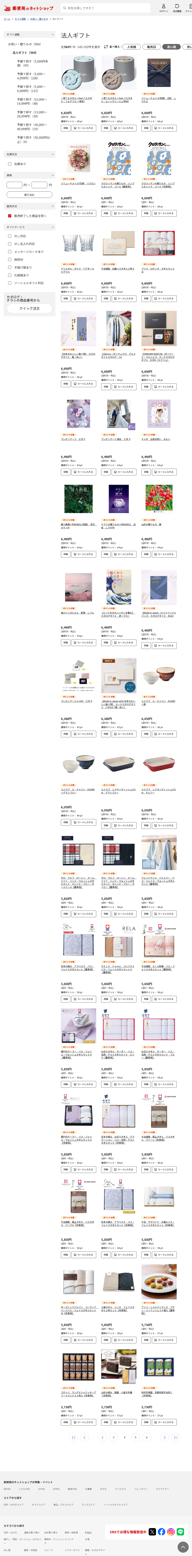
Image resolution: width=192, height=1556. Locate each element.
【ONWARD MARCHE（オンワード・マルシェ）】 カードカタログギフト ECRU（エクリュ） (158, 354)
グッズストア (88, 1489)
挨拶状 (15, 259)
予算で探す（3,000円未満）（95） (32, 63)
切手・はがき (10, 1517)
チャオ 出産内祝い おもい (155, 436)
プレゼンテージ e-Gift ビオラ (76, 688)
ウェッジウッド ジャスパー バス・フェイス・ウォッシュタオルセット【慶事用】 (158, 865)
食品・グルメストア (63, 1489)
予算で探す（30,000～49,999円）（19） (32, 126)
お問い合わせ (46, 1549)
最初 (73, 1422)
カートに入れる (85, 127)
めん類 (7, 1534)
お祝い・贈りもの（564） (25, 44)
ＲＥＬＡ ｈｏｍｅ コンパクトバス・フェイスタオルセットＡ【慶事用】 (117, 954)
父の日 (41, 1473)
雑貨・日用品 (30, 1534)
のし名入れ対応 (21, 243)
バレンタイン (141, 1473)
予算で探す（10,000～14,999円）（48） (32, 101)
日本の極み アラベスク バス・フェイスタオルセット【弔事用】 (117, 1208)
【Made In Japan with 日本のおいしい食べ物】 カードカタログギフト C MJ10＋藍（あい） (118, 692)
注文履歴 (177, 11)
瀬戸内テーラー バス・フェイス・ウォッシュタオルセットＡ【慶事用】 (76, 1039)
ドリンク (69, 1523)
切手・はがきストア (14, 1489)
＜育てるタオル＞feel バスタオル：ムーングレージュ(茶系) (116, 100)
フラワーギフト (72, 1534)
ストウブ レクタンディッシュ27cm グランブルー (118, 775)
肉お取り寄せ (51, 1517)
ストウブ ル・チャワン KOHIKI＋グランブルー (78, 775)
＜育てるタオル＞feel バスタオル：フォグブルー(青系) (76, 100)
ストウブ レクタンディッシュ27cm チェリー (158, 775)
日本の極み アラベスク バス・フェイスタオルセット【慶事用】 (77, 952)
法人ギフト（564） (25, 52)
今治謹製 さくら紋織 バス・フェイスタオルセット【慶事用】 (158, 952)
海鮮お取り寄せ (32, 1517)
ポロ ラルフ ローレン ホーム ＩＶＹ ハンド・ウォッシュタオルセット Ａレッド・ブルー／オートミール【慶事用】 (78, 867)
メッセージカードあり (26, 251)
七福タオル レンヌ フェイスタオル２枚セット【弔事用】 (117, 1293)
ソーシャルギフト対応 (26, 283)
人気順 (131, 47)
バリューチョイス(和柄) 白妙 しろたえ (158, 100)
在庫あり (17, 164)
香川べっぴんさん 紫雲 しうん (77, 603)
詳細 (66, 127)
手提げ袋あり (20, 267)
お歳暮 (88, 1473)
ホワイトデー (162, 1473)
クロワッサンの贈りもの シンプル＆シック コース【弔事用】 (158, 182)
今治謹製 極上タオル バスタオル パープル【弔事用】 (77, 1208)
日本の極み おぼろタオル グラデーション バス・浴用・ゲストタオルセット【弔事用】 (117, 1124)
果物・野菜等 (71, 1517)
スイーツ (48, 1534)
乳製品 (88, 1517)
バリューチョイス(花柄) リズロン (78, 180)
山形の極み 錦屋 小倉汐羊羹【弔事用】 (116, 1378)
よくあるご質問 (28, 1549)
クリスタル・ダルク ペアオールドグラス (77, 267)
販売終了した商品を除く (27, 216)
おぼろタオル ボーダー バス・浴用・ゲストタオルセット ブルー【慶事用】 (158, 1039)
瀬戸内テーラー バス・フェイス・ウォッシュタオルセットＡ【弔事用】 (76, 1124)
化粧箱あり (18, 275)
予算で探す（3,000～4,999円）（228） (31, 76)
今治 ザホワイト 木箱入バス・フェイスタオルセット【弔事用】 (158, 1208)
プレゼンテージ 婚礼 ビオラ (116, 436)
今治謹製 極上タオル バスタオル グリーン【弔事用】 (158, 1123)
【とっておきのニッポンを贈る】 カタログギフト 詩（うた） (118, 605)
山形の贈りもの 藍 (151, 521)
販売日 (151, 47)
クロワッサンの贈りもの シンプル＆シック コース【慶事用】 (117, 182)
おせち (103, 1473)
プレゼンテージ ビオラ (73, 436)
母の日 (7, 1473)
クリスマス (120, 1473)
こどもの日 (24, 1473)
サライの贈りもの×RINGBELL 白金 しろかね (118, 523)
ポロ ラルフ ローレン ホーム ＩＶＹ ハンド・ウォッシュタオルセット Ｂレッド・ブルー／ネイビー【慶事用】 (119, 867)
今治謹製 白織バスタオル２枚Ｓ (117, 265)
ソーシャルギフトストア (115, 1489)
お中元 (56, 1473)
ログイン (164, 11)
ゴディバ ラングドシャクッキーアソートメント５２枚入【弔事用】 (78, 1378)
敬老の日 (72, 1473)
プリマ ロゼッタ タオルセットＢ (158, 267)
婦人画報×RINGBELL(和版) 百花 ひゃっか (79, 523)
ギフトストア (38, 1489)
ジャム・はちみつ (33, 1523)
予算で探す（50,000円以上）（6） (33, 139)
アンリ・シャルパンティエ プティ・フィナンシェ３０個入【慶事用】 (158, 1295)
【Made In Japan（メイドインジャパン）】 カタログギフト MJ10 (158, 605)
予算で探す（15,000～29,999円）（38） (32, 114)
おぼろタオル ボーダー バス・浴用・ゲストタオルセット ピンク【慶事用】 (117, 1039)
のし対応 (17, 236)
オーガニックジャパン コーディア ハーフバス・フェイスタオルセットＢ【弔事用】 (79, 1295)
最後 (175, 1422)
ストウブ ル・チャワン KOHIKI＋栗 (158, 690)
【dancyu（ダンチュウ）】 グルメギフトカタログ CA (118, 352)
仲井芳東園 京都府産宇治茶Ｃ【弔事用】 (156, 1378)
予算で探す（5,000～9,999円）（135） (31, 88)
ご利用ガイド (10, 1549)
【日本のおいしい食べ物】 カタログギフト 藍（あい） (78, 352)
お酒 (87, 1523)
